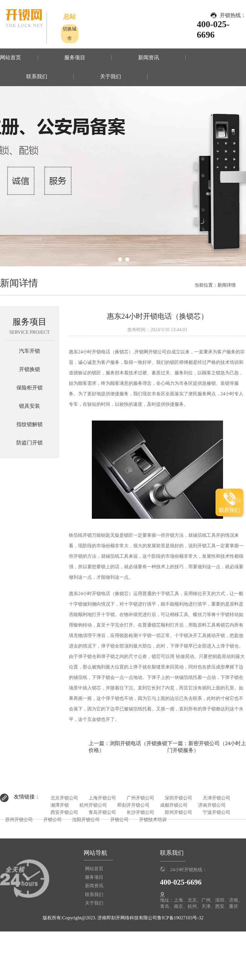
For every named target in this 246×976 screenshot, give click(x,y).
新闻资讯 (148, 57)
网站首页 (10, 57)
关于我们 (110, 76)
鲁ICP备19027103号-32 (180, 917)
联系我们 (36, 76)
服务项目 (74, 57)
